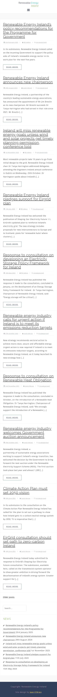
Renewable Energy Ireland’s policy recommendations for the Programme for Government (28, 30)
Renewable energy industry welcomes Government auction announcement (27, 432)
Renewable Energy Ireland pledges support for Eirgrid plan (27, 199)
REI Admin (27, 42)
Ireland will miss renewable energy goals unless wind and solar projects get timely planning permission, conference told (28, 138)
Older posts (8, 597)
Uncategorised (41, 42)
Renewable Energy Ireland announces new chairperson (28, 80)
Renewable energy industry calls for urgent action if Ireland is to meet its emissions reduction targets (27, 321)
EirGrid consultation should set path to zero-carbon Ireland (27, 541)
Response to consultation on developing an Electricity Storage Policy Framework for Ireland (28, 261)
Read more (12, 67)
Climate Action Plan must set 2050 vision (25, 490)
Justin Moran (27, 88)
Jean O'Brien (36, 692)
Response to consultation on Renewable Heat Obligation (28, 378)
